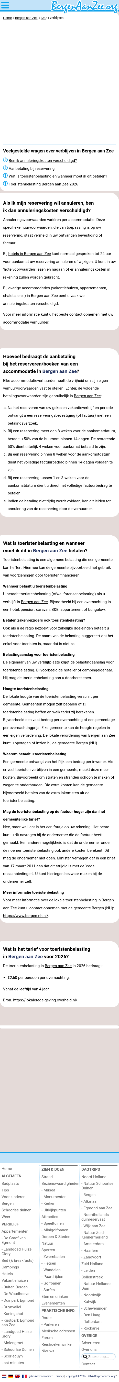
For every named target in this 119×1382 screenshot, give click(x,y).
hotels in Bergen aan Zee (29, 253)
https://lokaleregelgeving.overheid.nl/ (45, 1000)
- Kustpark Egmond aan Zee (18, 1322)
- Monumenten (54, 1197)
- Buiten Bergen (15, 1287)
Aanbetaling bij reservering (32, 168)
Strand (47, 1177)
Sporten (48, 1250)
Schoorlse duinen (16, 1210)
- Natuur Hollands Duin (96, 1286)
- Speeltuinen (52, 1223)
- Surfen (48, 1290)
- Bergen (88, 1194)
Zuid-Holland (92, 1264)
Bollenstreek (92, 1277)
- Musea (48, 1190)
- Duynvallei (11, 1307)
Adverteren (90, 1343)
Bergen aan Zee (59, 371)
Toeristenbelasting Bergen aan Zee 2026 (43, 184)
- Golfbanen (51, 1283)
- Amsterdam (92, 1244)
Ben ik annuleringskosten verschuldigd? (43, 160)
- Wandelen (51, 1270)
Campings (10, 1267)
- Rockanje (90, 1328)
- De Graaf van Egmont (14, 1240)
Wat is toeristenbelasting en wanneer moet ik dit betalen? (58, 176)
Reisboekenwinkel (56, 1344)
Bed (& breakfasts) (18, 1260)
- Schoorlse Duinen (18, 1349)
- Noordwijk (91, 1295)
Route (46, 1317)
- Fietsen (48, 1263)
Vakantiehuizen (15, 1280)
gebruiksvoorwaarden (41, 1376)
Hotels (7, 1274)
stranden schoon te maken (87, 777)
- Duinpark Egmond (18, 1300)
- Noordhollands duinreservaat (95, 1217)
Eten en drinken (54, 1296)
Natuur (47, 1243)
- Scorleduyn (12, 1356)
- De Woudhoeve (15, 1293)
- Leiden (88, 1270)
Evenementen (53, 1303)
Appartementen (15, 1231)
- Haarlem (89, 1250)
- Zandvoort (91, 1257)
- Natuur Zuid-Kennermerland (94, 1235)
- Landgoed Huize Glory (16, 1251)
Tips (5, 1190)
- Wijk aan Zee (93, 1226)
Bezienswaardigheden (59, 1183)
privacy (60, 1376)
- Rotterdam (91, 1321)
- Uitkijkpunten (53, 1210)
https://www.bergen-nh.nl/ (25, 915)
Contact (88, 1364)
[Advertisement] (59, 83)
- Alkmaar (89, 1201)
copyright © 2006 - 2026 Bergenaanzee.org (90, 1376)
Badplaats (10, 1183)
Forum (47, 1337)
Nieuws (47, 1351)
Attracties (49, 1216)
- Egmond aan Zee (96, 1208)
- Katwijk (88, 1301)
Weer (6, 1216)
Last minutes (13, 1363)
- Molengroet (12, 1343)
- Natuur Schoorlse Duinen (97, 1185)
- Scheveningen (94, 1308)
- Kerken (48, 1203)
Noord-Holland (93, 1177)
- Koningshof (12, 1313)
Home (7, 1168)
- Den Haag (90, 1315)
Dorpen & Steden (55, 1236)
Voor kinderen (13, 1197)
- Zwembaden (53, 1256)
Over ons (89, 1349)
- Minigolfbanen (54, 1230)
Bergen (8, 1203)
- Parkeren (50, 1324)
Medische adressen (58, 1331)
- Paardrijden (52, 1276)
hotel (14, 609)
